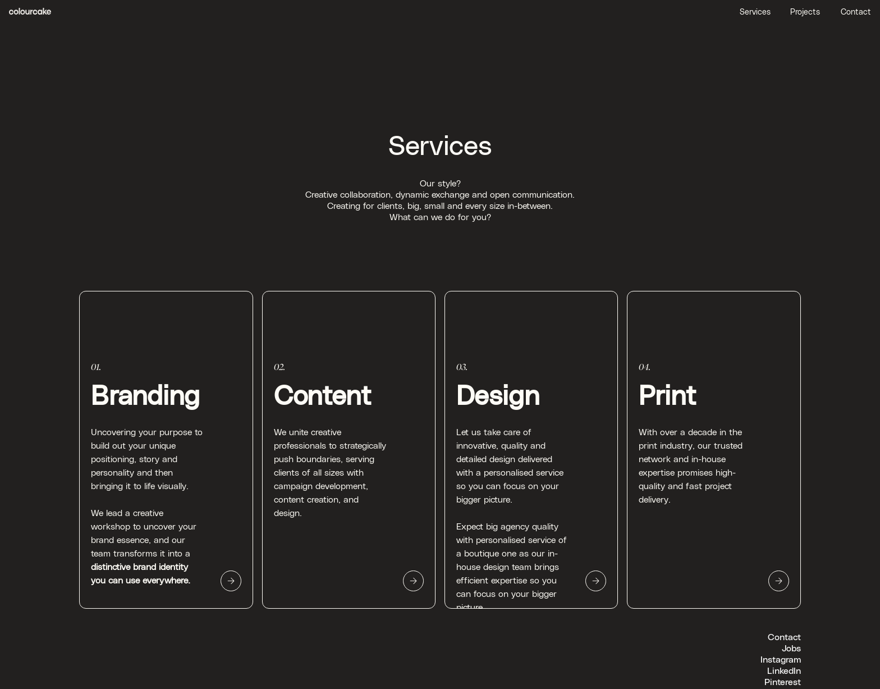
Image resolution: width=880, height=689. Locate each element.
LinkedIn (784, 670)
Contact (856, 11)
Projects (805, 11)
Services (755, 11)
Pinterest (782, 681)
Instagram (780, 659)
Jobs (791, 647)
